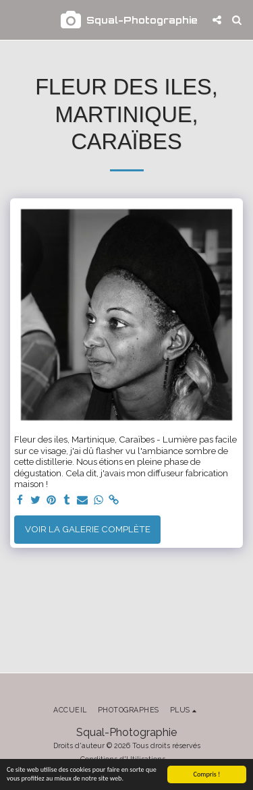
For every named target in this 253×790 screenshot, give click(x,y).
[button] (14, 19)
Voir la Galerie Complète (87, 529)
